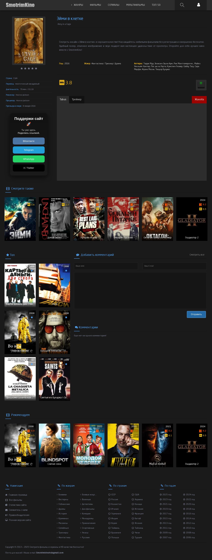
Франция (138, 514)
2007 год (165, 538)
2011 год (165, 528)
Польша (113, 538)
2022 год (189, 500)
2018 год (189, 509)
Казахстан (114, 504)
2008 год (189, 533)
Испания (137, 509)
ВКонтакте (29, 141)
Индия (113, 519)
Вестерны (62, 500)
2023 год (165, 500)
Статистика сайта (16, 505)
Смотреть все (197, 255)
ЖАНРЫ (77, 5)
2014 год (189, 519)
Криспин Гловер (174, 66)
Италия (113, 509)
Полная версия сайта (18, 520)
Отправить (196, 314)
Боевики (62, 495)
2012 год (189, 523)
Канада (137, 504)
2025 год (165, 495)
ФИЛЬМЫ (95, 5)
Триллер (109, 64)
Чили (136, 533)
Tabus (63, 99)
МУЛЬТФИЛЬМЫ (135, 5)
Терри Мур (148, 64)
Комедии (85, 514)
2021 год (165, 504)
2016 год (189, 514)
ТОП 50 (156, 5)
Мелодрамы (87, 519)
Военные (85, 500)
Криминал (63, 519)
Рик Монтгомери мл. (183, 64)
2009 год (165, 533)
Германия (114, 514)
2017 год (165, 514)
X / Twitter (28, 168)
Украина (137, 500)
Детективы (86, 504)
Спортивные (87, 528)
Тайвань (114, 528)
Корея (112, 523)
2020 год (189, 504)
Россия (113, 500)
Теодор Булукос (162, 69)
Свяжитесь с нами (16, 510)
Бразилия (114, 533)
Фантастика (97, 64)
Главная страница (16, 495)
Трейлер (76, 99)
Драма (118, 64)
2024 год (189, 495)
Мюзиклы (62, 523)
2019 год (165, 509)
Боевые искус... (88, 495)
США (135, 495)
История (62, 514)
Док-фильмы (87, 509)
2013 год (165, 523)
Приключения (87, 523)
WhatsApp (28, 159)
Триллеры (62, 533)
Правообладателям (17, 515)
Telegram (29, 150)
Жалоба (199, 99)
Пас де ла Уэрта (158, 66)
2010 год (189, 528)
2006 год (189, 538)
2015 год (165, 519)
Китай (136, 519)
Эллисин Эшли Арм (164, 64)
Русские (85, 538)
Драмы (61, 509)
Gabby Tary (189, 66)
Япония (137, 523)
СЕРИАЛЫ (113, 5)
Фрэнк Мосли (148, 69)
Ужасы (84, 533)
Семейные (63, 528)
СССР (112, 495)
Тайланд (137, 528)
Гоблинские (63, 504)
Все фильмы (13, 500)
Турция (137, 538)
